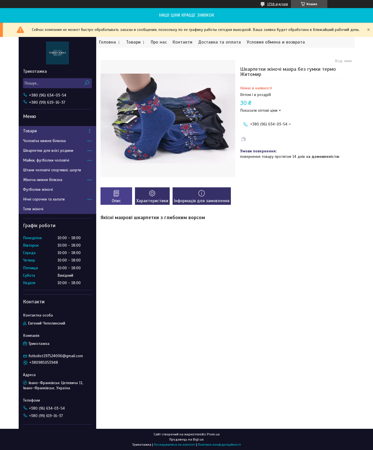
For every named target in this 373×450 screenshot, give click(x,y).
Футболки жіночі (38, 189)
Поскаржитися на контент (174, 445)
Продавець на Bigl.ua (186, 439)
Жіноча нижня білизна (42, 179)
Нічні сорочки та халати (44, 199)
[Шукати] (87, 83)
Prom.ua (213, 434)
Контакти (182, 42)
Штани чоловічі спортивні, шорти (52, 170)
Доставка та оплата (219, 42)
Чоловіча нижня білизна (44, 140)
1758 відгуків (277, 4)
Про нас (159, 42)
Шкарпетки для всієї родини (48, 150)
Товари (133, 42)
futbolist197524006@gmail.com (56, 355)
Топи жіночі (33, 209)
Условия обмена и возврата (276, 42)
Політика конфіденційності (219, 445)
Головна (107, 42)
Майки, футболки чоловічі (46, 160)
